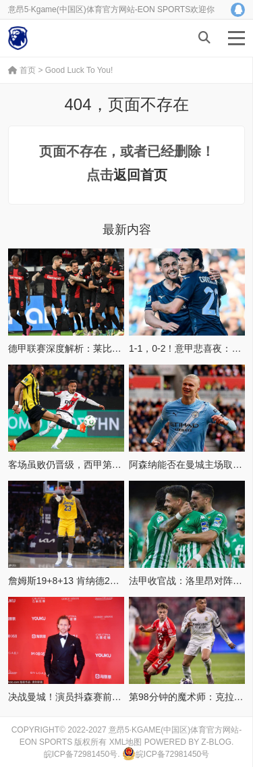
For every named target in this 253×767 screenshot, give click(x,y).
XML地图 (125, 742)
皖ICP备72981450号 (80, 754)
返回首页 (140, 174)
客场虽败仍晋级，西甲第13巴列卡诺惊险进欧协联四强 (122, 464)
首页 (22, 70)
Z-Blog (216, 742)
